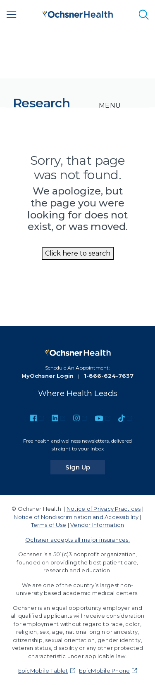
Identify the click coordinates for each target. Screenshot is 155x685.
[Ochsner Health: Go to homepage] (78, 13)
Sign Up (85, 467)
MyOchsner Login (47, 375)
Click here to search (77, 253)
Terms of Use (49, 524)
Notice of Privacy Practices (104, 508)
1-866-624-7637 (109, 375)
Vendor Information (97, 524)
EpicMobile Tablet (43, 670)
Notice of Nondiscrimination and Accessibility (76, 517)
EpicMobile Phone (104, 670)
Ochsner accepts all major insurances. (77, 539)
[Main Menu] (11, 14)
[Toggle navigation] (110, 105)
